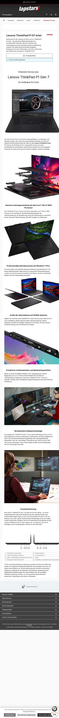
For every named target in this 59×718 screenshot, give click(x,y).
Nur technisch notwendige (26, 715)
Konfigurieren (9, 715)
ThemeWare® (49, 627)
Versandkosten (28, 624)
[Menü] (7, 14)
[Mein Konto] (51, 14)
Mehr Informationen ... (29, 711)
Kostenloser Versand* (30, 2)
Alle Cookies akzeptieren (47, 715)
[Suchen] (46, 14)
